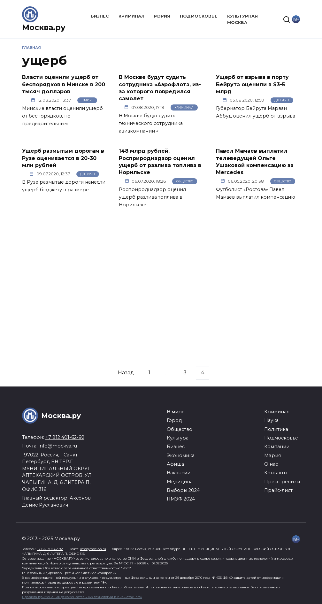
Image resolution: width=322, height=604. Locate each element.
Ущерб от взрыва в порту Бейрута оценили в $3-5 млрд (252, 84)
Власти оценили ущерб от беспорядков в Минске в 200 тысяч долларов (63, 84)
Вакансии (178, 473)
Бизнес (100, 16)
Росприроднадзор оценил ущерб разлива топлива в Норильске (152, 197)
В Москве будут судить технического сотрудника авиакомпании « (151, 123)
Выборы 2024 (183, 490)
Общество (184, 181)
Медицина (180, 482)
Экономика (181, 455)
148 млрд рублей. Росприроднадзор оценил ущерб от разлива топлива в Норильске (160, 161)
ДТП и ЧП (281, 100)
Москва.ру (43, 27)
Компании (276, 446)
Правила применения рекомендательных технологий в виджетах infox (82, 597)
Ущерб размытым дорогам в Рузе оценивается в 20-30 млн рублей (63, 158)
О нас (271, 464)
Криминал (131, 16)
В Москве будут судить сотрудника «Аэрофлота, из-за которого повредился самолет (160, 88)
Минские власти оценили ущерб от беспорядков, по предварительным (62, 115)
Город (174, 420)
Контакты (275, 473)
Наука (271, 420)
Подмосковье (199, 16)
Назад (126, 373)
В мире (87, 100)
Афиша (175, 464)
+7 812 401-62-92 (64, 437)
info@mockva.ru (58, 446)
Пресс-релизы (282, 482)
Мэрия (162, 16)
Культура (177, 438)
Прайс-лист (278, 490)
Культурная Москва (242, 19)
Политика (276, 429)
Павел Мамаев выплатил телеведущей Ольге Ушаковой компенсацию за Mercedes (255, 161)
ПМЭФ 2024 (181, 499)
